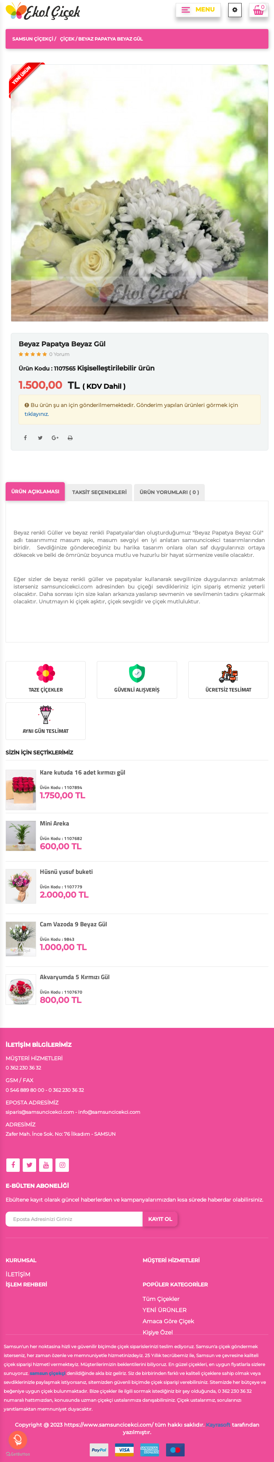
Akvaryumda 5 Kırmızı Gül (75, 977)
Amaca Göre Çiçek (168, 1321)
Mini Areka (54, 823)
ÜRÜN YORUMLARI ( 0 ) (169, 492)
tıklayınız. (37, 414)
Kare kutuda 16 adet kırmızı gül (82, 772)
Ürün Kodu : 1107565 (47, 368)
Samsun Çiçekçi (32, 39)
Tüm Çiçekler (161, 1298)
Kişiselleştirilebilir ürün (115, 368)
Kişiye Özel (158, 1332)
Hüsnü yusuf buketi (66, 871)
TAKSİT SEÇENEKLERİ (99, 492)
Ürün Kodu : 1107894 (61, 787)
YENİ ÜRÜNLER (165, 1310)
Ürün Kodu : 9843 (57, 939)
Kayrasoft (218, 1424)
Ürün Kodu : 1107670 (61, 991)
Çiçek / (68, 39)
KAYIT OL (160, 1219)
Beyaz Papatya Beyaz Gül (62, 344)
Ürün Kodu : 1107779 (61, 886)
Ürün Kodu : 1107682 (61, 838)
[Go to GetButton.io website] (18, 1454)
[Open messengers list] (18, 1440)
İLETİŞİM (18, 1274)
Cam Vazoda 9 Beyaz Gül (73, 924)
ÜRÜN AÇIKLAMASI (35, 491)
